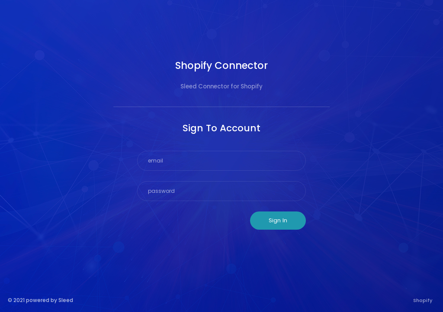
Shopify (423, 300)
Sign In (278, 220)
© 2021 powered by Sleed (40, 300)
